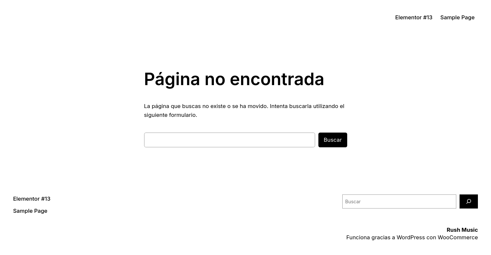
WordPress (411, 237)
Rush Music (462, 230)
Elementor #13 (413, 17)
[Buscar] (469, 201)
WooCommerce (458, 237)
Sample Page (457, 17)
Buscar (333, 140)
